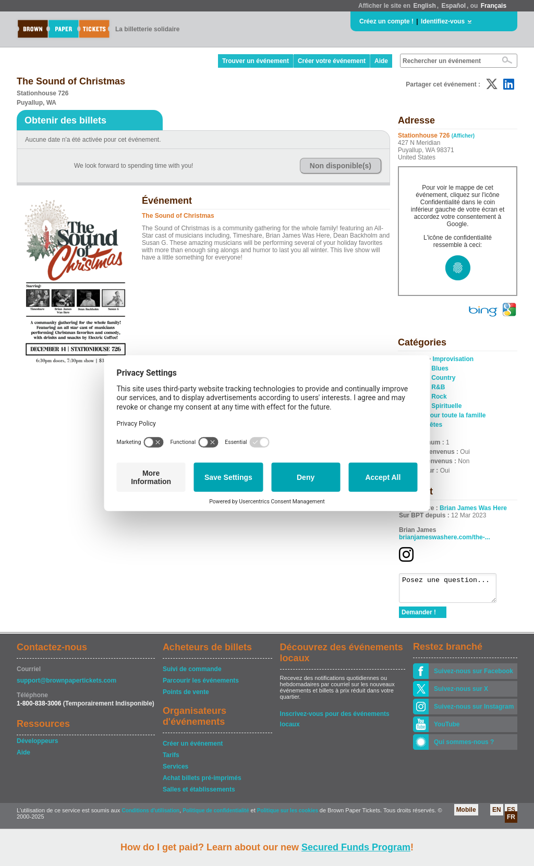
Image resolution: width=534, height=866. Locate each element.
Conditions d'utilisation (150, 815)
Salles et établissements (199, 794)
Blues (439, 368)
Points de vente (186, 696)
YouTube (447, 729)
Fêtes (434, 424)
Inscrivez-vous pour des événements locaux (335, 719)
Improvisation (453, 359)
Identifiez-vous (443, 21)
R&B (438, 387)
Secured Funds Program (355, 847)
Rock (438, 396)
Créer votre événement (332, 61)
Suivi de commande (192, 673)
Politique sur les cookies (288, 815)
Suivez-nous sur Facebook (473, 675)
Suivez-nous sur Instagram (474, 711)
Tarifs (171, 759)
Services (175, 771)
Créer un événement (193, 748)
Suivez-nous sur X (461, 693)
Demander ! (419, 617)
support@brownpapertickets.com (66, 685)
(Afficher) (463, 136)
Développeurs (37, 745)
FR (511, 821)
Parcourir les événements (201, 685)
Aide (381, 61)
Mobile (466, 814)
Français (493, 5)
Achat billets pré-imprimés (202, 782)
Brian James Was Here (473, 508)
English (424, 5)
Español (453, 5)
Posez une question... (453, 590)
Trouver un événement (255, 61)
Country (443, 377)
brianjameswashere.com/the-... (444, 537)
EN (496, 814)
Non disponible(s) (340, 166)
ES (511, 814)
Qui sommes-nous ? (464, 746)
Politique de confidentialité (216, 815)
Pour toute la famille (456, 415)
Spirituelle (446, 406)
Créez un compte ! (386, 21)
